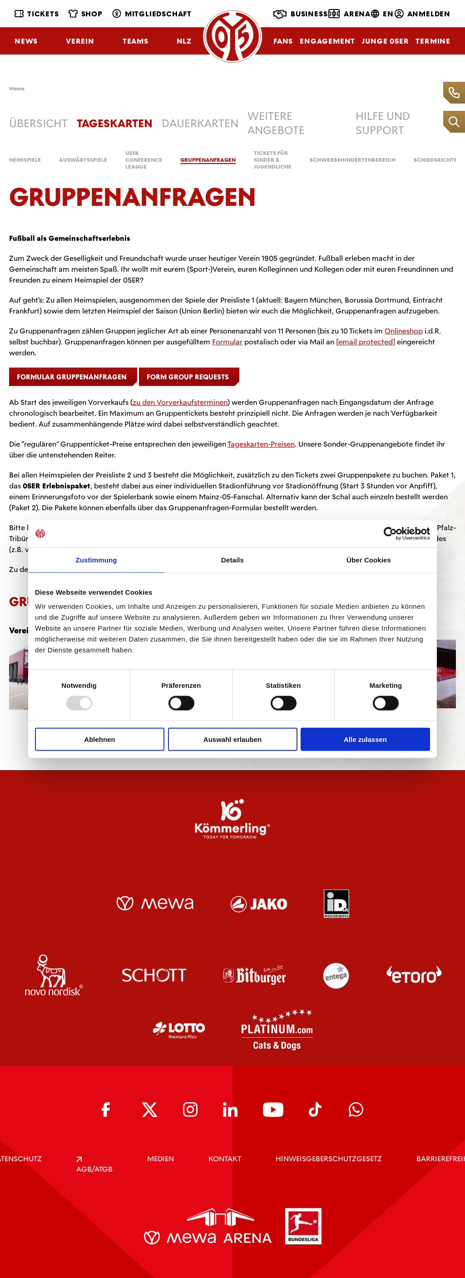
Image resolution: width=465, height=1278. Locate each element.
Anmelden (422, 14)
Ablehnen (99, 739)
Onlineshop (404, 331)
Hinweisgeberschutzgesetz (329, 1159)
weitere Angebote (276, 123)
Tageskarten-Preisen (261, 444)
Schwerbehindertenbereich (353, 160)
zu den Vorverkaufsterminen (180, 402)
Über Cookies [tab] (368, 559)
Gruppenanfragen (208, 160)
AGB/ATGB (94, 1165)
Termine (433, 41)
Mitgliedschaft (152, 14)
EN (382, 14)
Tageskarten (115, 123)
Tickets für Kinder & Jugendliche (273, 160)
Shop (86, 14)
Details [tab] (232, 559)
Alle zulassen (365, 739)
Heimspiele (25, 160)
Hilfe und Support (383, 123)
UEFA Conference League (143, 160)
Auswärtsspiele (83, 160)
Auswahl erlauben (232, 739)
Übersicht (38, 123)
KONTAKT (224, 1159)
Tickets (37, 14)
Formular (227, 342)
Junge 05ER (385, 41)
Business (300, 14)
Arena (349, 14)
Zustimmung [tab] (96, 559)
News (26, 41)
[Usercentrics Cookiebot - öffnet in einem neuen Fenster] (390, 533)
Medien (160, 1159)
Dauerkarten (200, 123)
